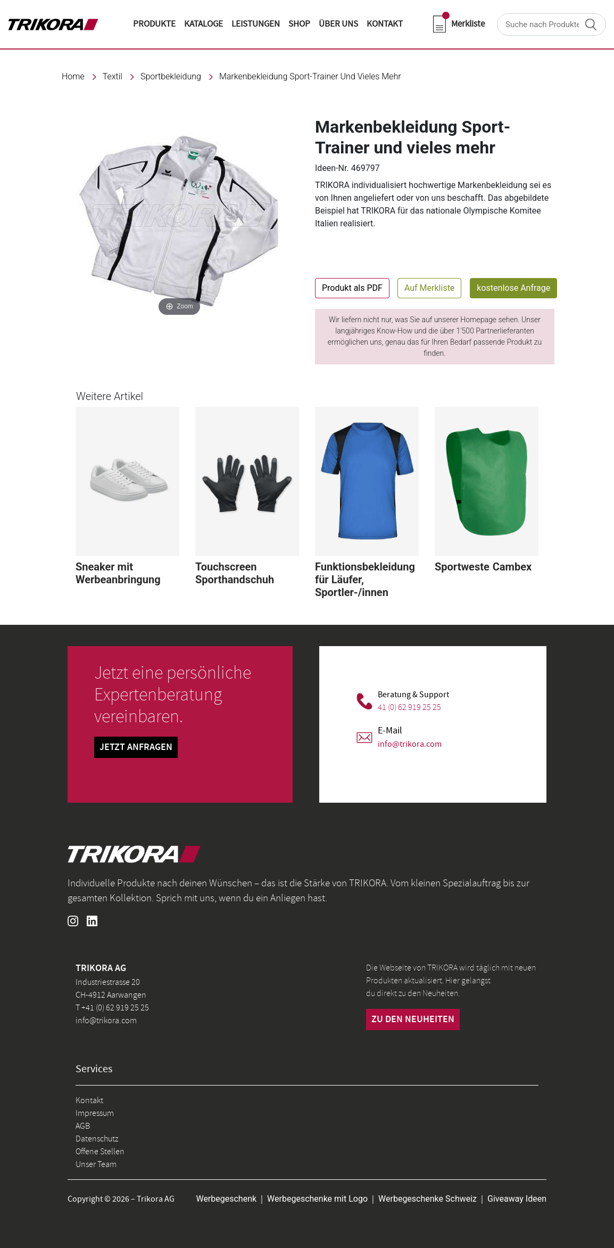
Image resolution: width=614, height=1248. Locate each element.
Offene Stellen (100, 1151)
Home (73, 76)
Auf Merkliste (429, 288)
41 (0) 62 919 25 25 (409, 707)
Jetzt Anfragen (135, 747)
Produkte (154, 24)
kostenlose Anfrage (513, 288)
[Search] (551, 24)
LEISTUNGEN (255, 24)
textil (112, 76)
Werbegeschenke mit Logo (317, 1199)
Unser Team (96, 1164)
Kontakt (89, 1100)
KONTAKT (385, 24)
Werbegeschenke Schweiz (427, 1199)
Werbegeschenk (226, 1199)
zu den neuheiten (412, 1019)
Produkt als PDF (352, 288)
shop (299, 24)
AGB (83, 1126)
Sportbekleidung (170, 76)
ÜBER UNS (338, 24)
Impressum (95, 1113)
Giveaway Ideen (516, 1199)
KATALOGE (203, 24)
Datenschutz (97, 1138)
